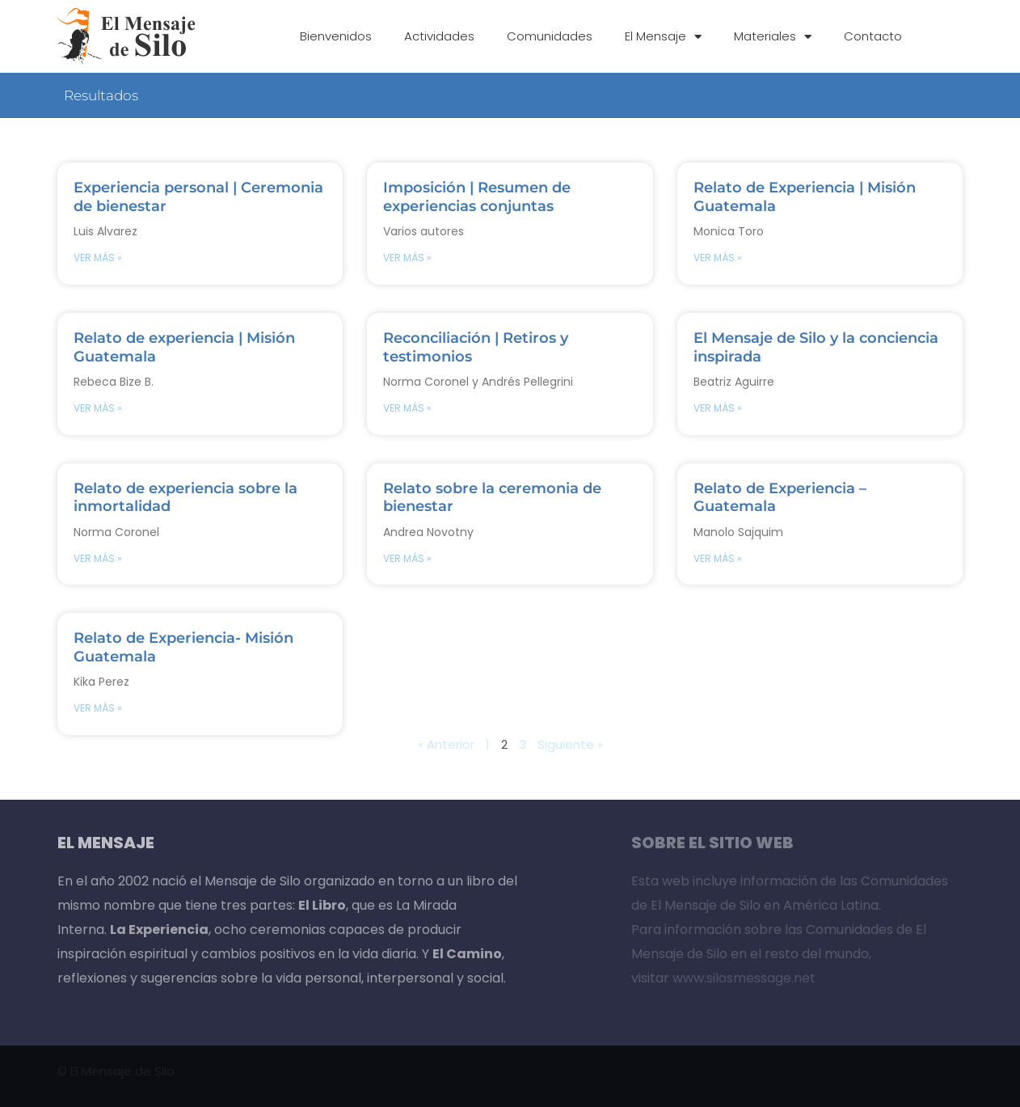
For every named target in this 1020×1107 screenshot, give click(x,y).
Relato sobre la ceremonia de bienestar (492, 497)
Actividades (439, 35)
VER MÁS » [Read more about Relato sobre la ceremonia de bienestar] (407, 558)
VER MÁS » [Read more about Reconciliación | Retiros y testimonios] (407, 408)
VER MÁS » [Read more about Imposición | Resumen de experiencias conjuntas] (407, 257)
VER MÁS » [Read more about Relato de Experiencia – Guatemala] (717, 558)
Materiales (772, 37)
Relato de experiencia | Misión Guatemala (184, 346)
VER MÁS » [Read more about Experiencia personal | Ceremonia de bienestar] (98, 257)
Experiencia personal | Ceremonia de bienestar (198, 196)
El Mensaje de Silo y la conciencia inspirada (815, 346)
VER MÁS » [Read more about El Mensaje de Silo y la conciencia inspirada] (717, 408)
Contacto (873, 35)
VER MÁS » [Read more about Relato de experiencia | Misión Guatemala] (98, 408)
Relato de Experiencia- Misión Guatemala (183, 646)
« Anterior (446, 744)
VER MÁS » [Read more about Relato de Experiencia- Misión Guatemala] (98, 708)
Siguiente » (570, 744)
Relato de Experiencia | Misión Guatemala (804, 196)
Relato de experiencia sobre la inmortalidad (185, 497)
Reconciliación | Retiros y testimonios (475, 346)
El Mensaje (663, 37)
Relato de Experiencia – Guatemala (779, 497)
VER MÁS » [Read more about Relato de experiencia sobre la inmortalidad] (98, 558)
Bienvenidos (336, 35)
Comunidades (549, 35)
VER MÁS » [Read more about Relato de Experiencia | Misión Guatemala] (717, 257)
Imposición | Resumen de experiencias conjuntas (477, 196)
